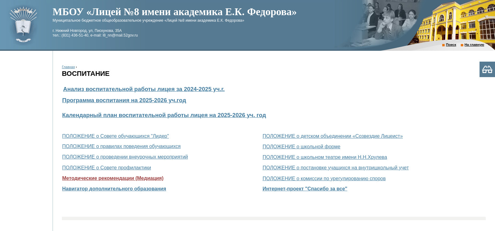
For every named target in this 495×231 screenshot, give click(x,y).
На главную (474, 44)
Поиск (451, 44)
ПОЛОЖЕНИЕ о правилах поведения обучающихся (121, 146)
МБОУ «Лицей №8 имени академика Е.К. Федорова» (175, 11)
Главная (68, 67)
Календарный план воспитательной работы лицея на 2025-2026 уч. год (164, 115)
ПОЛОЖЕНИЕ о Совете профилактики (106, 167)
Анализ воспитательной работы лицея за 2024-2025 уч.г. (144, 89)
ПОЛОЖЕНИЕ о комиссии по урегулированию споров (324, 178)
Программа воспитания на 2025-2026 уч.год (124, 100)
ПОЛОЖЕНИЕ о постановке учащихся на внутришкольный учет (336, 167)
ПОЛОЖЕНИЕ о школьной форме (302, 146)
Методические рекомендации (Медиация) (112, 178)
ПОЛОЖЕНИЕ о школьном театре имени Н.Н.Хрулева (325, 157)
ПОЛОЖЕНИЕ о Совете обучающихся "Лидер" (115, 136)
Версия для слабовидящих (487, 69)
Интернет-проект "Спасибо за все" (305, 188)
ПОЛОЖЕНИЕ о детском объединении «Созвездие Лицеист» (333, 136)
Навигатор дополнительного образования (114, 188)
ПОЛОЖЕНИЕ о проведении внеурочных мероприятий (125, 156)
